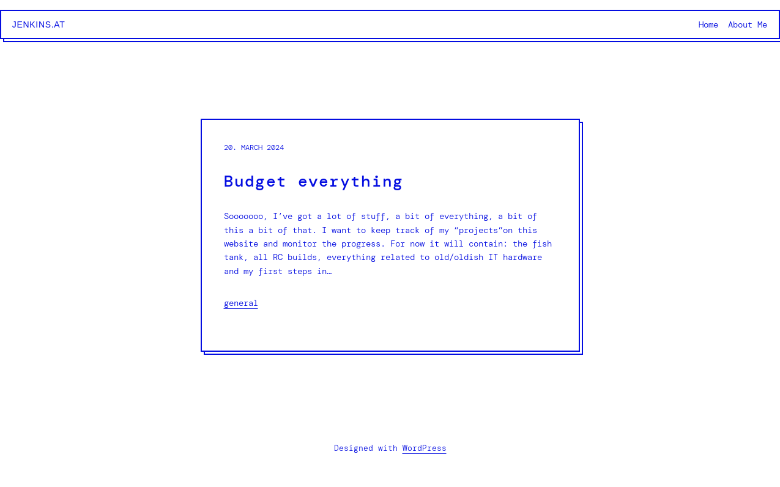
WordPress (425, 448)
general (241, 302)
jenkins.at (38, 24)
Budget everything (314, 181)
